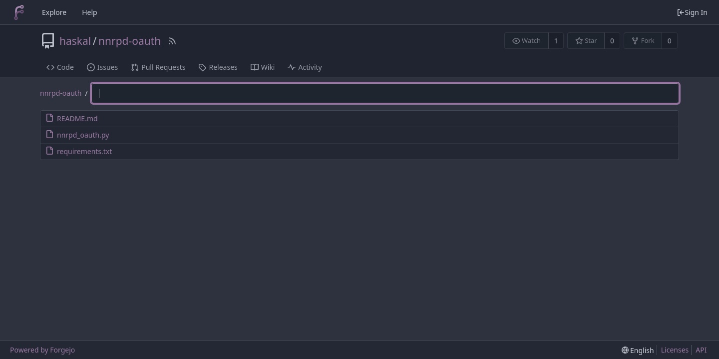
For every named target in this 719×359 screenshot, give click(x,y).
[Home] (19, 12)
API (701, 350)
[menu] (638, 350)
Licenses (675, 350)
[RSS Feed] (172, 40)
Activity (305, 67)
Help (89, 12)
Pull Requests (158, 67)
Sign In (692, 12)
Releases (217, 67)
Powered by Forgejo (42, 350)
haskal (75, 41)
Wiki (263, 67)
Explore (54, 12)
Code (60, 67)
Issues (102, 67)
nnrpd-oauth (129, 41)
